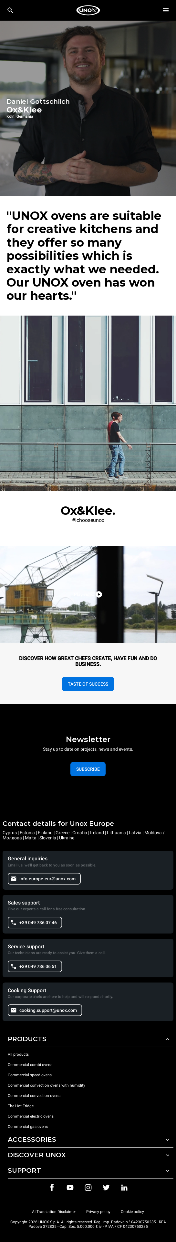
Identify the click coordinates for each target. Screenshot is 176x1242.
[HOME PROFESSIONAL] (88, 10)
